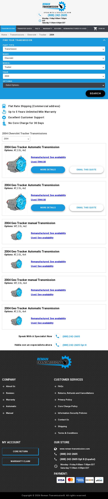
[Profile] (102, 28)
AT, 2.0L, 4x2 (15, 150)
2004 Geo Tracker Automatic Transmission (31, 147)
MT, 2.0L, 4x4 (15, 283)
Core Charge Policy (65, 406)
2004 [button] (7, 76)
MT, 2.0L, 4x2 (15, 226)
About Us (8, 386)
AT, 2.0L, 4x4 (15, 254)
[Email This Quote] (86, 169)
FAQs (58, 386)
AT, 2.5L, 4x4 (15, 311)
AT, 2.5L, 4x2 (15, 188)
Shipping (60, 426)
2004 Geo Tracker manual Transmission (29, 223)
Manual (7, 413)
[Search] (95, 93)
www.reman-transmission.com (75, 449)
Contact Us (61, 419)
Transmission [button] (11, 49)
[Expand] (104, 40)
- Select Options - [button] (12, 85)
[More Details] (48, 169)
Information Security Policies (70, 413)
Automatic (9, 406)
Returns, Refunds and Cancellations (74, 393)
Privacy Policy (63, 399)
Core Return (20, 451)
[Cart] (95, 28)
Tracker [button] (8, 67)
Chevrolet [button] (9, 58)
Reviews (8, 393)
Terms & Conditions (66, 433)
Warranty (8, 399)
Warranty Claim (20, 461)
